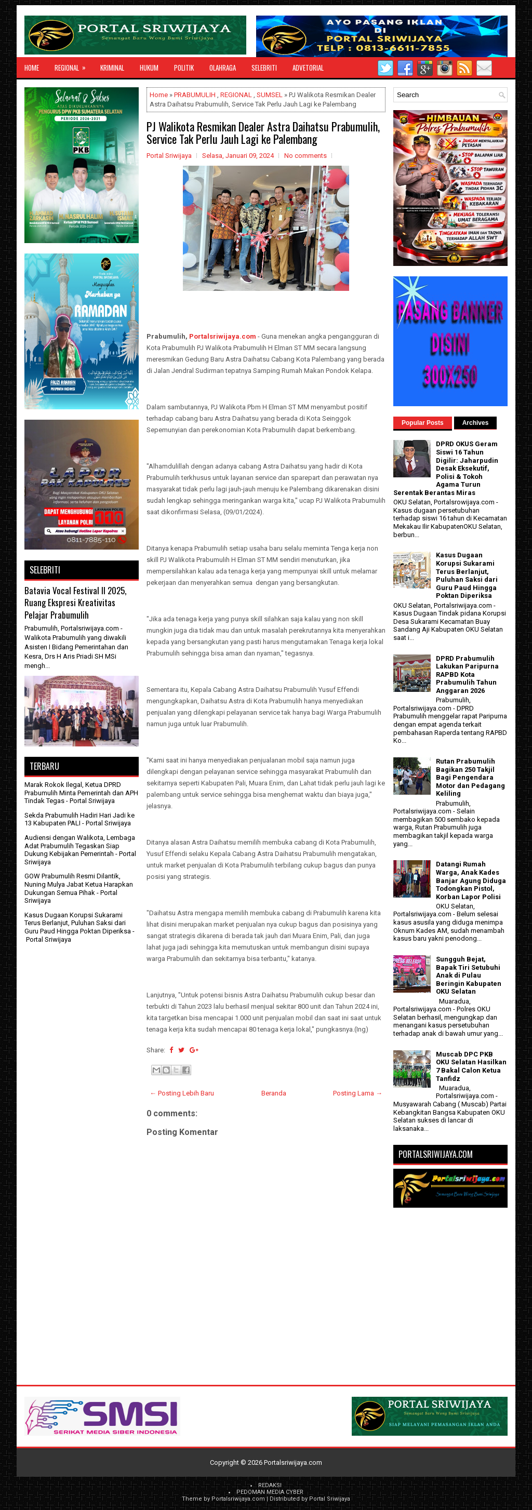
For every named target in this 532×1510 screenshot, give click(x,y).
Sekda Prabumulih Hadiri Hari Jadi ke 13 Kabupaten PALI (79, 819)
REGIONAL (73, 65)
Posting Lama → (357, 1093)
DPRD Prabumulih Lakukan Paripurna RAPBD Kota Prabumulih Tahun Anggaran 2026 (467, 674)
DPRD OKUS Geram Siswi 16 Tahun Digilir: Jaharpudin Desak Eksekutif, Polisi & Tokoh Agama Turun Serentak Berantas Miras (445, 468)
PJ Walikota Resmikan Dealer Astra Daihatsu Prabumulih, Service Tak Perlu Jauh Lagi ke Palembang (263, 132)
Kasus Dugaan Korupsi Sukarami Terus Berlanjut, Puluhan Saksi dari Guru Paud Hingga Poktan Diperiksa (77, 923)
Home (31, 67)
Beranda (273, 1093)
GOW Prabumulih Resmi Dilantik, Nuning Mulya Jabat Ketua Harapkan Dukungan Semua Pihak (78, 884)
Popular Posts (423, 422)
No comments (305, 155)
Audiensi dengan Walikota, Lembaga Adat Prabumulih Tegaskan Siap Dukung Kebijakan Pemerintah (79, 846)
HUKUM (149, 67)
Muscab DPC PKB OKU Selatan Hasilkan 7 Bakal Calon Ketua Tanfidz (471, 1066)
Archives (475, 422)
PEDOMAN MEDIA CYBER (269, 1492)
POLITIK (184, 67)
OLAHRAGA (222, 67)
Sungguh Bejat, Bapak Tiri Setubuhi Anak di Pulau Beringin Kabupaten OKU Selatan (468, 975)
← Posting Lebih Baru (182, 1093)
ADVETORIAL (308, 67)
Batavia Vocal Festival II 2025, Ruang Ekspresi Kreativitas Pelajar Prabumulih (75, 602)
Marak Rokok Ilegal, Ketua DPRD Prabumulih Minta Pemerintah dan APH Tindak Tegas (81, 793)
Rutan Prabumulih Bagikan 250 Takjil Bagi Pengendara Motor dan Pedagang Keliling (470, 777)
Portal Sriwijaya (329, 1498)
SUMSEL (270, 95)
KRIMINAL (112, 67)
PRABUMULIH (195, 95)
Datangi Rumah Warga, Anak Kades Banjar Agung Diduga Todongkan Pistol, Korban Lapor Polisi (471, 880)
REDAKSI (270, 1485)
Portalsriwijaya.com (222, 336)
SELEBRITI (264, 67)
